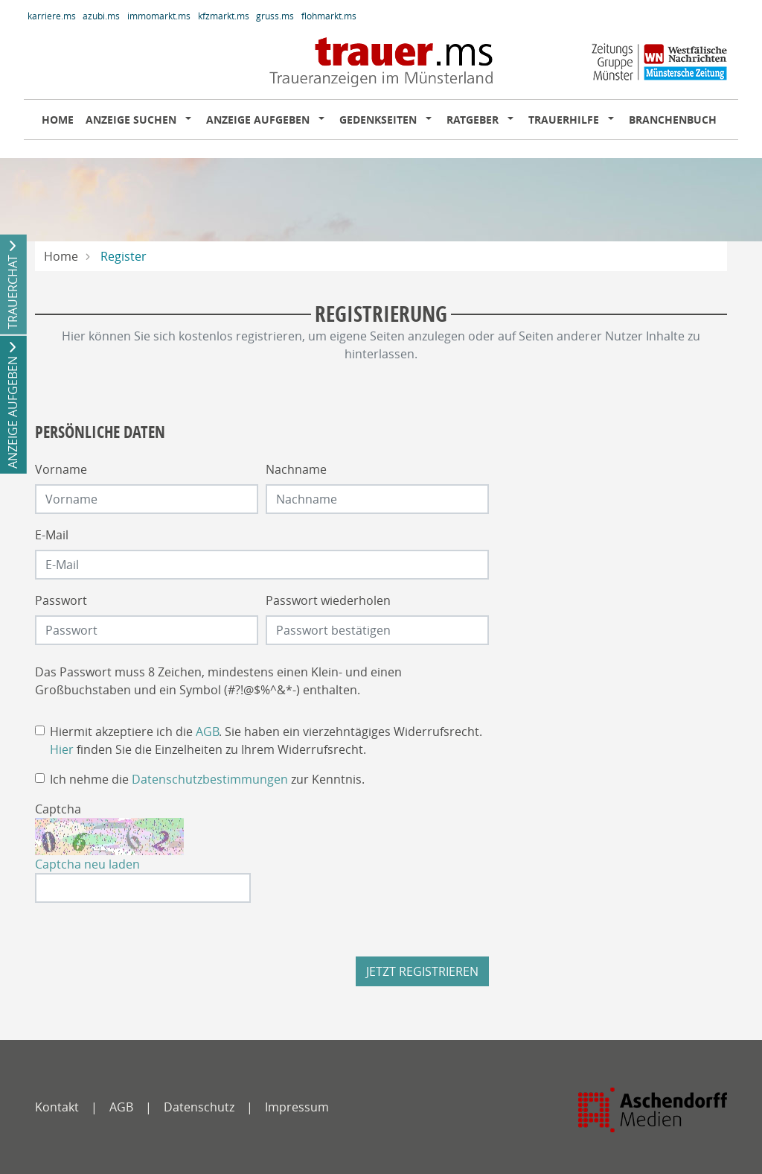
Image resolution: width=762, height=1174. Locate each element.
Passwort (61, 600)
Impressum (297, 1107)
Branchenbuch (673, 119)
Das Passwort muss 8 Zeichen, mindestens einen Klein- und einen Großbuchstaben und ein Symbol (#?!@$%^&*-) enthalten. (218, 681)
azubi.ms (101, 16)
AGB (207, 731)
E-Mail (51, 535)
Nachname (296, 469)
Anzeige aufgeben (258, 119)
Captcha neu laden (87, 864)
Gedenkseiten (378, 119)
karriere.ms (52, 16)
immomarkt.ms (158, 16)
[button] (191, 120)
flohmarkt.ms (328, 16)
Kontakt (57, 1107)
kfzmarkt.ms (223, 16)
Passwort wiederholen (328, 600)
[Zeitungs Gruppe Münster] (652, 1110)
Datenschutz (199, 1107)
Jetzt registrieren (422, 971)
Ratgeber (472, 119)
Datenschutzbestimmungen (210, 779)
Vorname (61, 469)
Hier (62, 749)
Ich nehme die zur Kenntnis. (207, 779)
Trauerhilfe (563, 119)
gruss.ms (275, 16)
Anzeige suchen (131, 119)
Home (58, 119)
